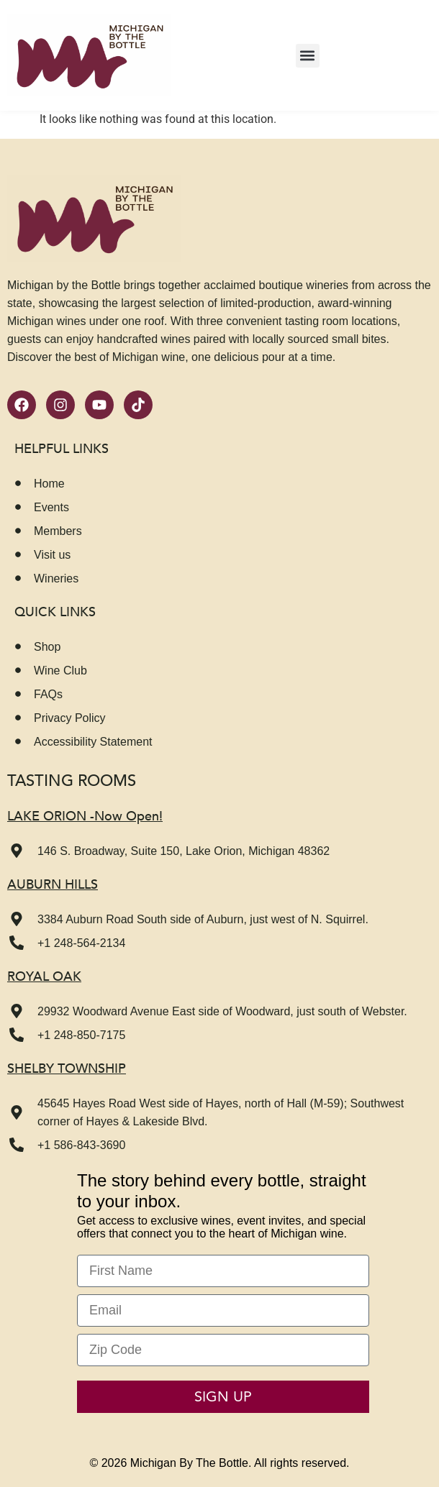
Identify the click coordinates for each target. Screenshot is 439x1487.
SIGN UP (223, 1397)
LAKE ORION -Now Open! (85, 816)
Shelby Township (66, 1069)
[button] (308, 56)
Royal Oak (44, 977)
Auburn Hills (52, 885)
